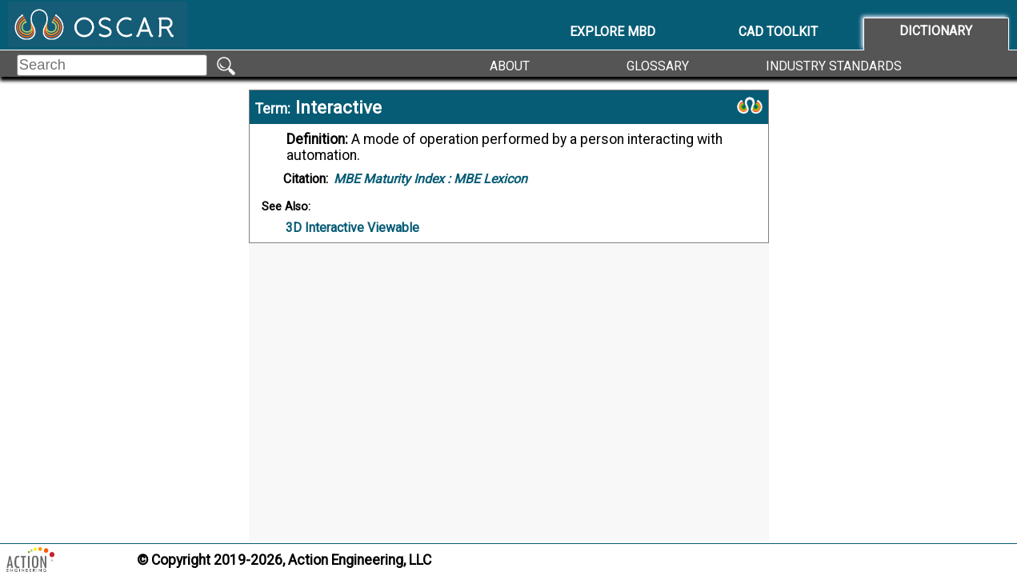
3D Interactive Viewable (352, 227)
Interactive (338, 107)
